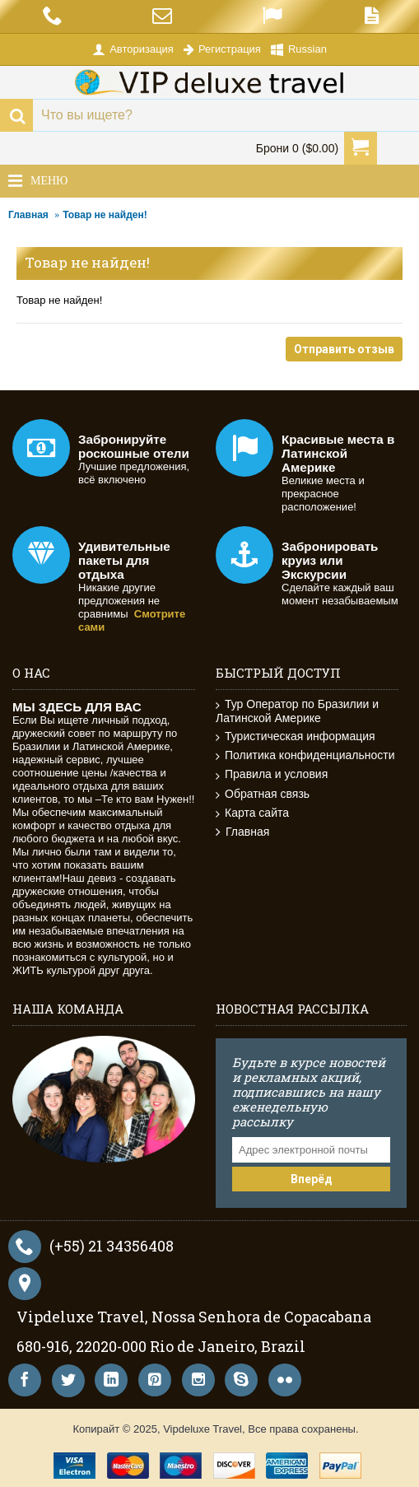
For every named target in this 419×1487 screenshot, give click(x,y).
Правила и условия (272, 774)
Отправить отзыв (344, 349)
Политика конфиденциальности (305, 755)
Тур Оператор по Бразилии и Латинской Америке (297, 711)
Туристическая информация (295, 737)
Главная (28, 215)
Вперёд (312, 1179)
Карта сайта (252, 813)
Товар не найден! (105, 215)
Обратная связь (263, 794)
